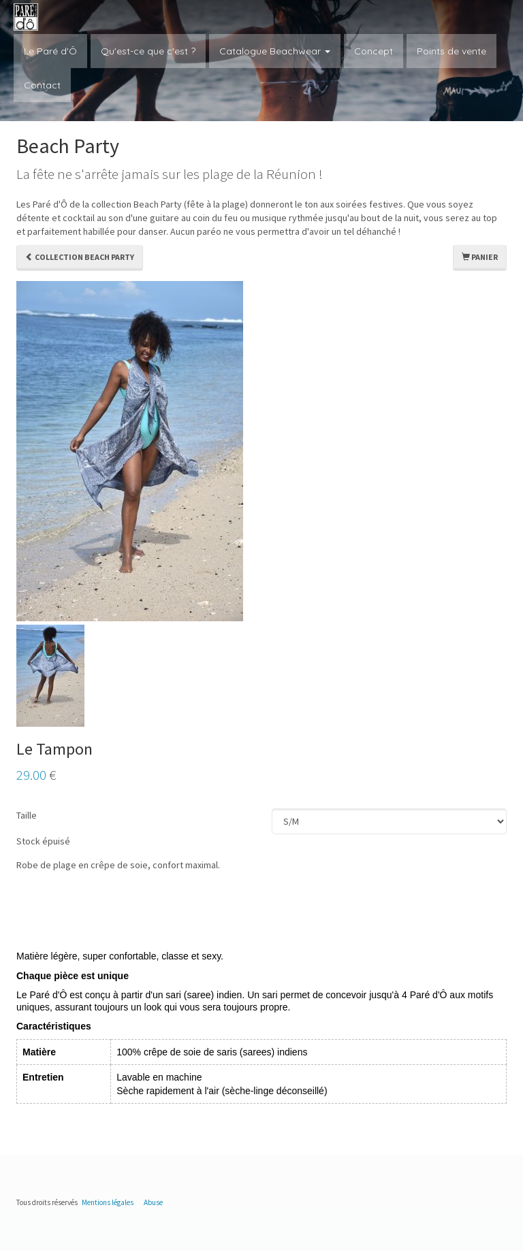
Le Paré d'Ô (50, 51)
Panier (480, 257)
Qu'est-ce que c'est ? (148, 51)
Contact (42, 85)
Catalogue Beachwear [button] (274, 51)
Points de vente (451, 51)
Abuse (153, 1202)
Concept (373, 51)
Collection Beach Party (79, 257)
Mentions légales (107, 1202)
